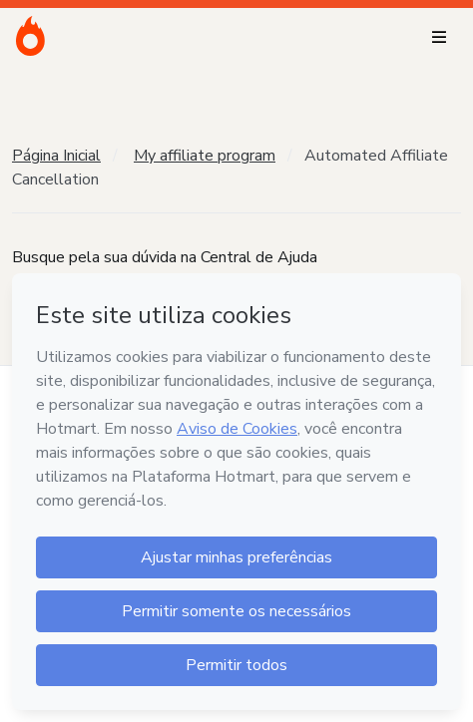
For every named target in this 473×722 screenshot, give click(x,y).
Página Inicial (56, 156)
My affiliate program (204, 156)
